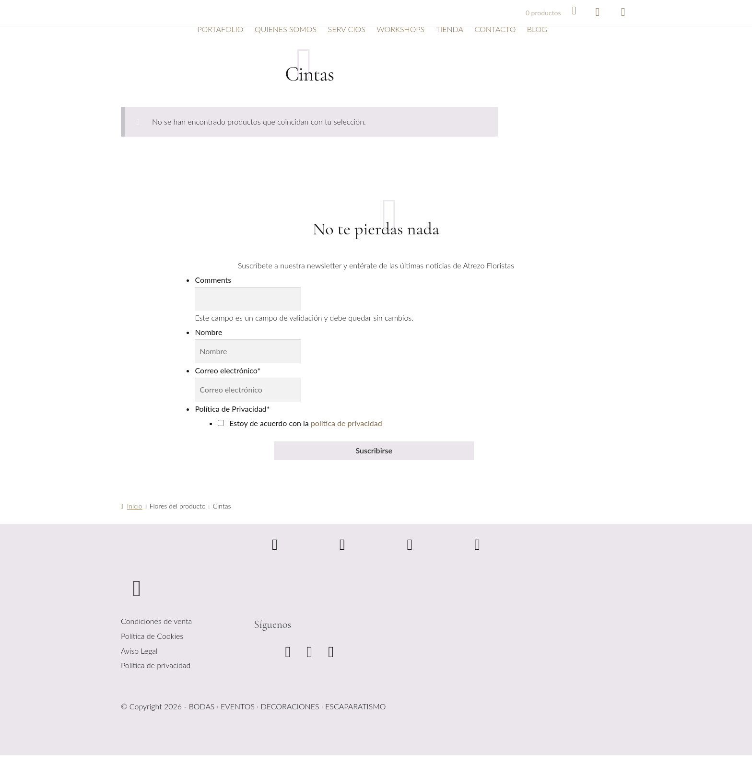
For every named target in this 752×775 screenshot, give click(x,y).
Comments (213, 279)
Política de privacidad (155, 665)
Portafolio (220, 29)
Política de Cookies (152, 635)
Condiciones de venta (156, 620)
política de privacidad (346, 423)
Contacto (495, 29)
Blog (537, 29)
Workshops (400, 29)
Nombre (208, 331)
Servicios (346, 29)
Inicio (134, 506)
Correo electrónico (227, 370)
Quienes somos (286, 29)
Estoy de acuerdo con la (305, 423)
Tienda (449, 29)
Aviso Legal (139, 650)
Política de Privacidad (232, 408)
